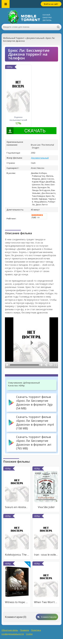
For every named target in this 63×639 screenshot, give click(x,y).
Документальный (40, 157)
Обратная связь (10, 630)
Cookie (29, 633)
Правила (24, 630)
